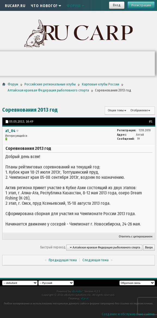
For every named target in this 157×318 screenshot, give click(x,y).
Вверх (149, 247)
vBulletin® (78, 291)
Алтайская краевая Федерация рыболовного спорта (48, 90)
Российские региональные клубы (50, 84)
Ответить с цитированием (135, 236)
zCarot (85, 298)
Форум (75, 5)
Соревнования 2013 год (30, 109)
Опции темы (116, 110)
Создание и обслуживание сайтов (128, 314)
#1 (150, 121)
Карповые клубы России (100, 84)
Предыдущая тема (63, 260)
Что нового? (46, 5)
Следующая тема (95, 260)
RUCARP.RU (15, 5)
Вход (117, 5)
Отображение (139, 110)
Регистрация (141, 5)
